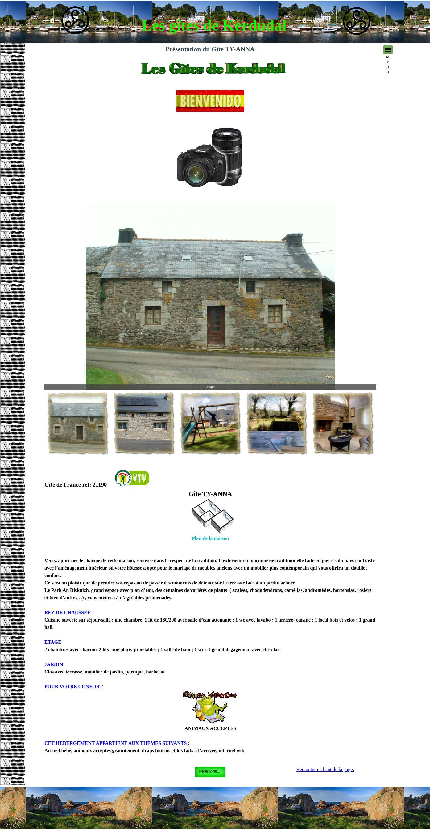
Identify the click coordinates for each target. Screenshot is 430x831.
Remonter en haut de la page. (325, 769)
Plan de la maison (210, 538)
